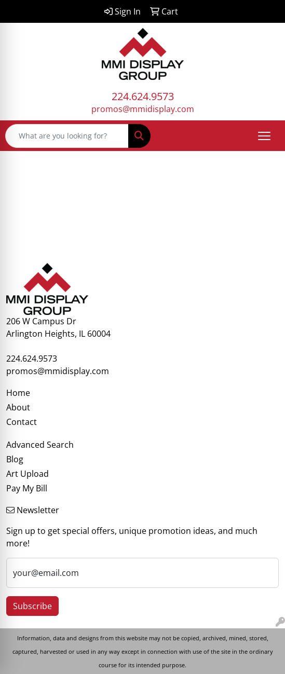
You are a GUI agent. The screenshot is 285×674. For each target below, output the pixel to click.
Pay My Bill (26, 488)
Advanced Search (40, 444)
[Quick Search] (67, 136)
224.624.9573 (143, 96)
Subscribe (32, 606)
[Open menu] (264, 136)
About (18, 407)
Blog (14, 459)
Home (18, 392)
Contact (21, 422)
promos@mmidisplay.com (142, 109)
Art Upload (27, 473)
